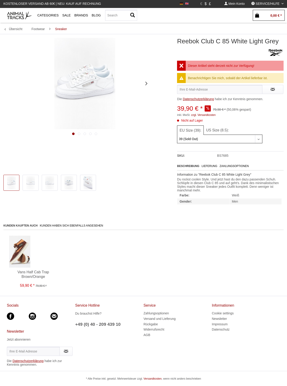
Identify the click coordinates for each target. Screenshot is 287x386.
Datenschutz (221, 329)
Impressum (220, 324)
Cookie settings (223, 313)
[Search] (121, 15)
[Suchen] (132, 15)
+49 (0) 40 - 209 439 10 (98, 324)
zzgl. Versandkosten (203, 115)
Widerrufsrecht (154, 329)
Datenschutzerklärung (198, 99)
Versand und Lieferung (160, 319)
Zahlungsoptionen (234, 166)
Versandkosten (153, 378)
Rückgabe (151, 324)
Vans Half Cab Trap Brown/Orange (33, 274)
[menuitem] (234, 4)
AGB (147, 335)
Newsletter (219, 319)
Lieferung (209, 166)
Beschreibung (188, 166)
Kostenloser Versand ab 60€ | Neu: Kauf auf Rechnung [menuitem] (52, 3)
